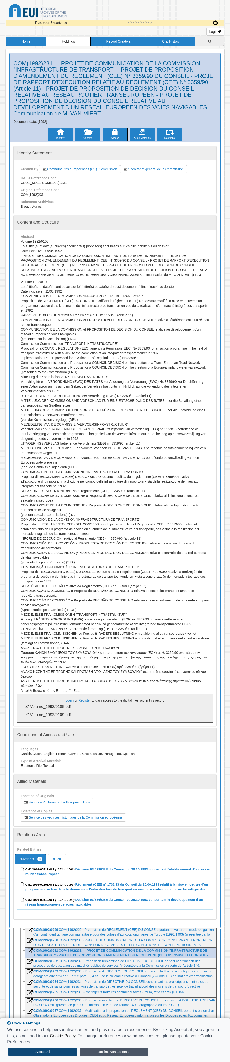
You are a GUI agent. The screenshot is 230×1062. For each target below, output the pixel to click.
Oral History (171, 41)
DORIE (57, 859)
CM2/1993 (30, 859)
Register (84, 700)
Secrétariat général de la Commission (153, 169)
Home (26, 41)
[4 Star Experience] (145, 23)
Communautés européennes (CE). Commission (79, 169)
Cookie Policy (62, 1035)
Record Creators (118, 41)
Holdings (68, 41)
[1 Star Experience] (130, 23)
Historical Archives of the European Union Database (51, 11)
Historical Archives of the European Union (57, 802)
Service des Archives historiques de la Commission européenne (73, 817)
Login (215, 32)
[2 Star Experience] (135, 23)
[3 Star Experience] (140, 23)
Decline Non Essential (114, 1052)
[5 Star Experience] (150, 23)
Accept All (42, 1052)
